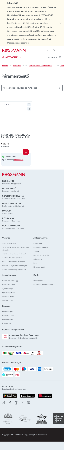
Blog (35, 263)
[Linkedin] (28, 403)
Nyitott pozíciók (39, 281)
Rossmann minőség (40, 247)
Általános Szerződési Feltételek (14, 254)
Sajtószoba (37, 259)
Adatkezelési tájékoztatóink (12, 258)
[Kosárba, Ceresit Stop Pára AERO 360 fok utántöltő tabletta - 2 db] (25, 152)
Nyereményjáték (39, 267)
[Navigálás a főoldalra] (14, 50)
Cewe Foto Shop (8, 285)
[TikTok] (4, 403)
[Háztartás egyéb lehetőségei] (23, 65)
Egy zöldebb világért (41, 255)
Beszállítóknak (7, 319)
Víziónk (36, 251)
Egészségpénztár (8, 292)
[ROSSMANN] (13, 174)
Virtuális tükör (7, 300)
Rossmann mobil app (10, 281)
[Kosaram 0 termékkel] (54, 57)
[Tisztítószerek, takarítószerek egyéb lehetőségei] (54, 65)
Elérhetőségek (7, 311)
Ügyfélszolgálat (8, 315)
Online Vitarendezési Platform (13, 262)
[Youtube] (22, 403)
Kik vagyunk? (38, 243)
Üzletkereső (6, 323)
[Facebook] (10, 403)
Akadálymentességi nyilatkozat (14, 270)
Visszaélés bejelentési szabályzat (14, 266)
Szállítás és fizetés (9, 243)
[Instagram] (16, 403)
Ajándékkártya (7, 289)
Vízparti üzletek (8, 296)
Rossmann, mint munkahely (43, 285)
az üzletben (18, 160)
